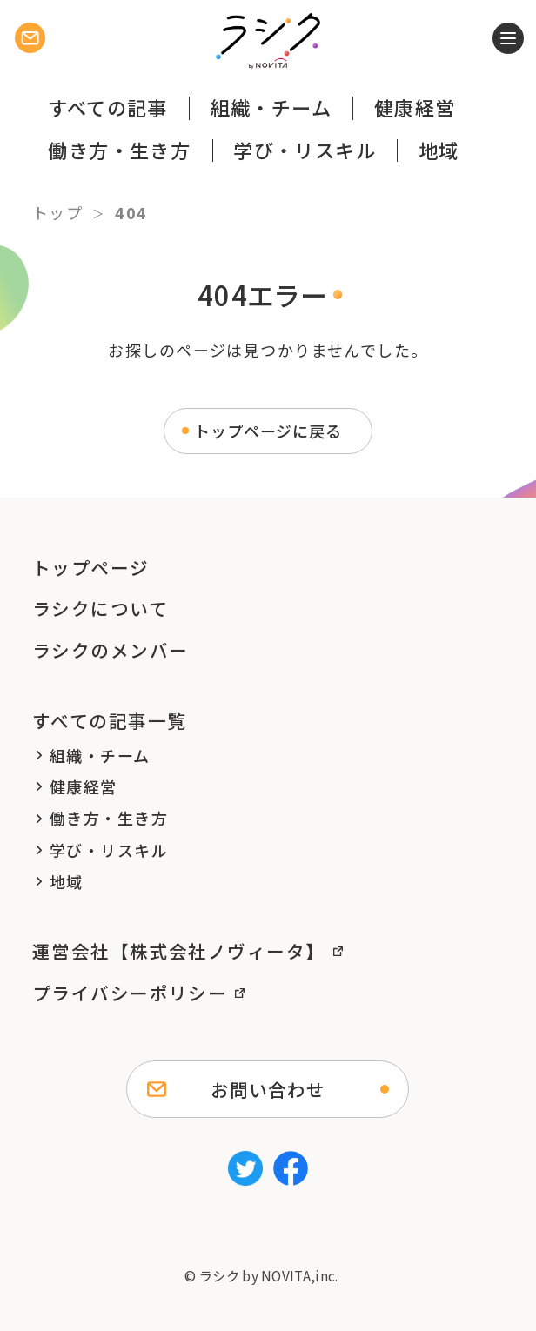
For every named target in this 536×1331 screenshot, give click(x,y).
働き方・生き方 (119, 150)
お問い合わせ (268, 1089)
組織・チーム (271, 107)
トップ (57, 212)
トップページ (91, 567)
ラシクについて (100, 608)
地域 (439, 150)
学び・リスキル (304, 150)
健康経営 (415, 107)
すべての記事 (108, 107)
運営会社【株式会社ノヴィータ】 (178, 951)
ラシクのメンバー (110, 650)
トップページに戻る (268, 430)
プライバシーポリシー (129, 993)
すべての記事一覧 (109, 720)
